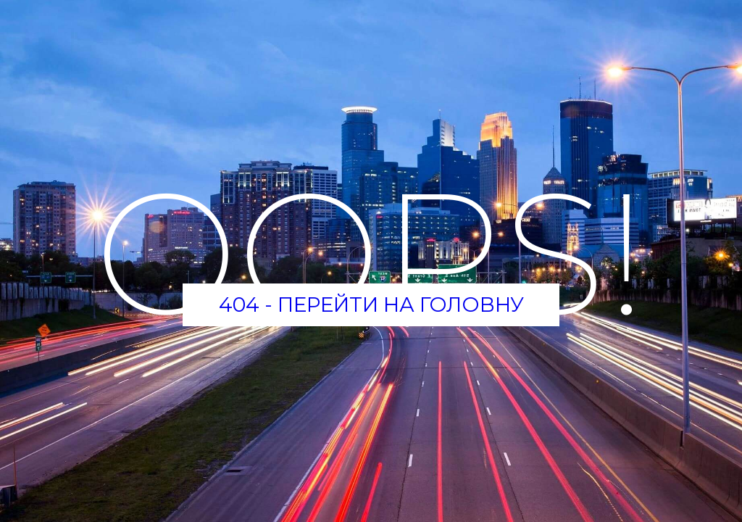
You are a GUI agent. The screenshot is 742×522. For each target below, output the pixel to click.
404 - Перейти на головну (371, 304)
